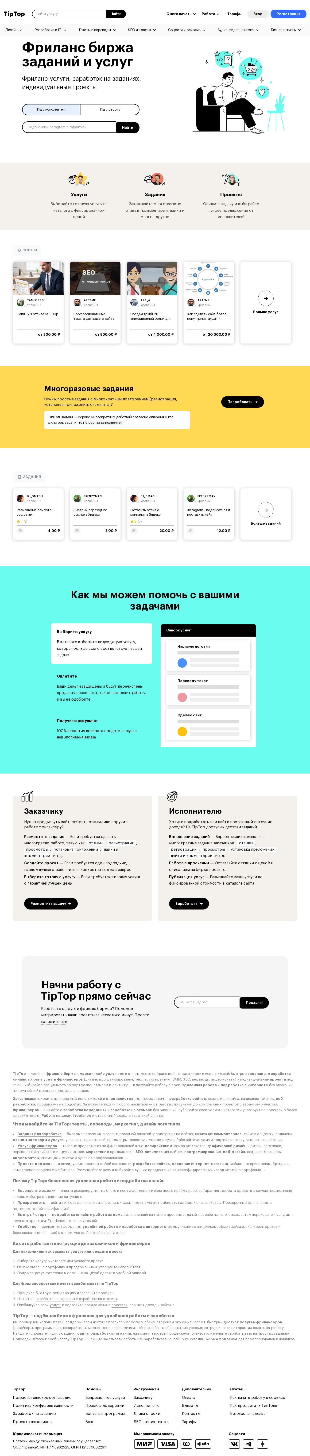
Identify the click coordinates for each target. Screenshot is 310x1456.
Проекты (231, 193)
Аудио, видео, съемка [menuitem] (235, 30)
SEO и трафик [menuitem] (139, 30)
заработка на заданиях (55, 1298)
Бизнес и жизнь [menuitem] (283, 30)
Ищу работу (110, 109)
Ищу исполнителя (51, 109)
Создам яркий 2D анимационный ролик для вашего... (150, 318)
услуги (55, 1304)
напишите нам (54, 1021)
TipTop (14, 14)
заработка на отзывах (98, 1298)
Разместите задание (44, 836)
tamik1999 (35, 300)
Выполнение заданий (189, 836)
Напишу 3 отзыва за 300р (37, 313)
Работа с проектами (189, 863)
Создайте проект (42, 863)
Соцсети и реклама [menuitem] (184, 30)
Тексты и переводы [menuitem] (94, 30)
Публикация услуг (187, 876)
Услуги (79, 193)
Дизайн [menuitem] (11, 30)
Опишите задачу (218, 203)
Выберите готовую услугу (50, 876)
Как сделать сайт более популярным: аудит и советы (206, 318)
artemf (90, 300)
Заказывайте (141, 203)
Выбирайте (61, 203)
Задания (155, 193)
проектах (120, 1304)
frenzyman (93, 496)
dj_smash (35, 496)
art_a (145, 300)
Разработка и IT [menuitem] (48, 30)
